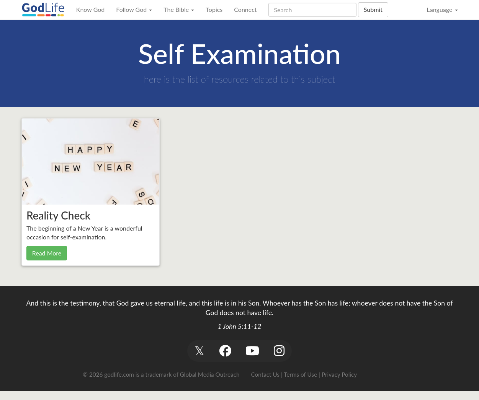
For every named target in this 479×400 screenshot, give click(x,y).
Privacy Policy (339, 374)
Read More (47, 253)
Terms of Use (300, 374)
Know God (90, 9)
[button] (199, 351)
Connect (245, 9)
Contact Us (265, 374)
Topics (214, 9)
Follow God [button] (134, 9)
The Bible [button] (178, 9)
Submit (373, 9)
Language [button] (442, 9)
